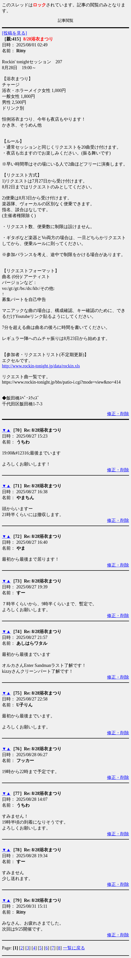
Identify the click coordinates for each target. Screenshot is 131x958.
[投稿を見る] (14, 33)
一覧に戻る (74, 947)
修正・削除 (118, 413)
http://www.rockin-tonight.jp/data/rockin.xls (41, 365)
